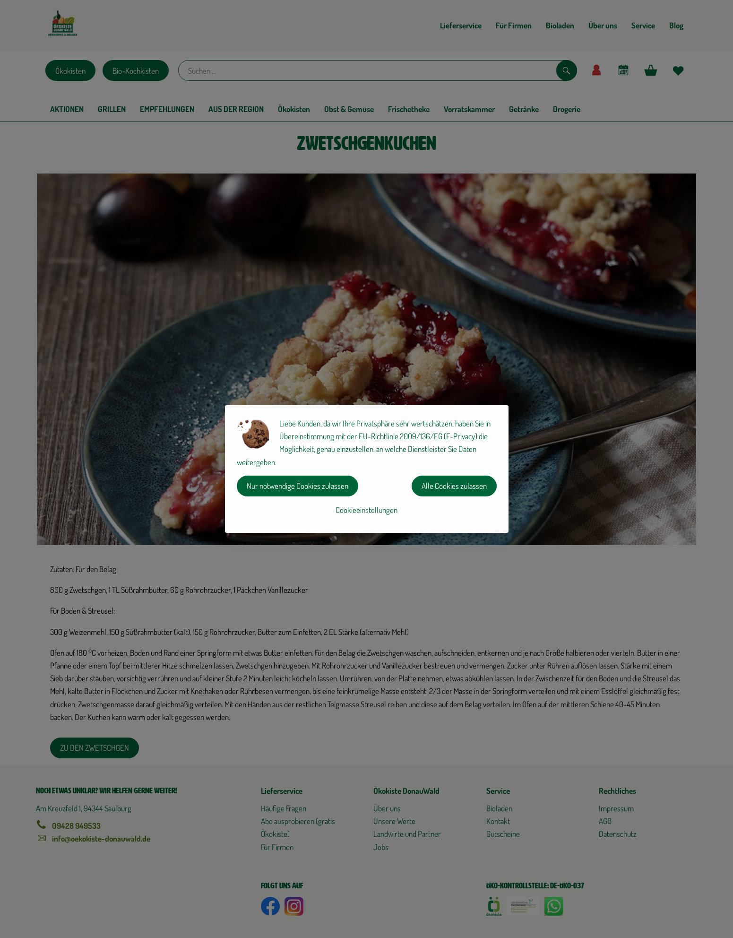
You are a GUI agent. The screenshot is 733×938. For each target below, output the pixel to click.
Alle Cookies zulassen (454, 486)
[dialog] (366, 469)
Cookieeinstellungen (366, 510)
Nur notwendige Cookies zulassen (297, 486)
